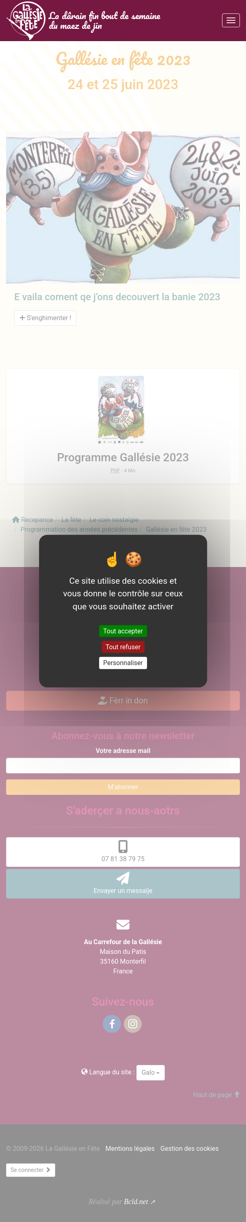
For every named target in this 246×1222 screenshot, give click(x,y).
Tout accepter (123, 631)
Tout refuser (123, 647)
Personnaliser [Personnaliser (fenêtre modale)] (123, 663)
